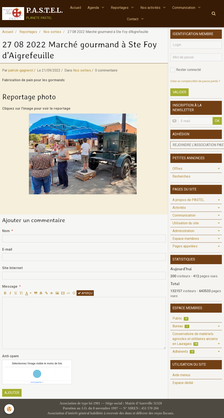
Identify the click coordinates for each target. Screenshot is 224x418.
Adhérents (183, 351)
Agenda (94, 8)
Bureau (180, 326)
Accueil (75, 8)
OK (217, 121)
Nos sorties (52, 32)
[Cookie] (9, 409)
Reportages (120, 8)
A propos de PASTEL (188, 200)
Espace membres (185, 239)
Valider (179, 92)
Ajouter (12, 393)
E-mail (7, 249)
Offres (177, 169)
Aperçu (85, 293)
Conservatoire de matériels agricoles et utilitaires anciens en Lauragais (195, 339)
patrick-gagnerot (20, 70)
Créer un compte (180, 81)
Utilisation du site (185, 223)
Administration (183, 231)
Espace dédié (182, 383)
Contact (133, 19)
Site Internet (12, 268)
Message (9, 286)
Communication (184, 8)
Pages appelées (184, 246)
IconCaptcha (36, 382)
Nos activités (150, 8)
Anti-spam (10, 356)
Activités (179, 208)
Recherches (181, 176)
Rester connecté (185, 69)
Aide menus (181, 375)
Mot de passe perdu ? (206, 81)
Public (180, 318)
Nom (6, 231)
